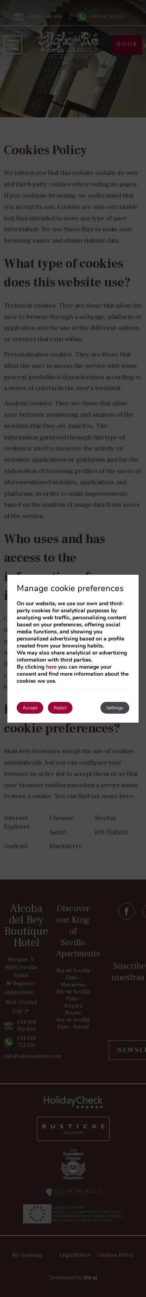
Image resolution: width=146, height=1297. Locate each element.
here (51, 667)
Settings (114, 708)
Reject (60, 708)
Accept (30, 708)
